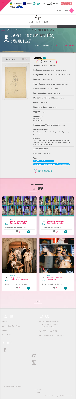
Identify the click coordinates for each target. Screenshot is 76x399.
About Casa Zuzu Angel (11, 326)
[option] (16, 81)
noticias (12, 275)
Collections (6, 335)
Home (3, 30)
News (4, 330)
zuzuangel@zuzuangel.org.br (53, 335)
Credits (38, 392)
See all (38, 301)
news (11, 219)
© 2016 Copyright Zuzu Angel (13, 386)
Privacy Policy (38, 389)
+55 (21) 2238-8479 (49, 331)
